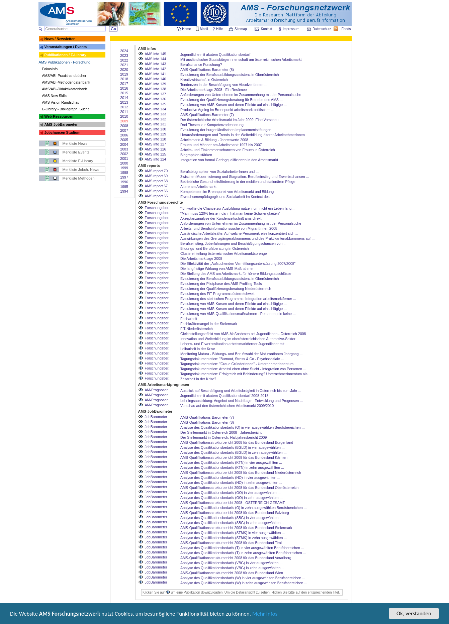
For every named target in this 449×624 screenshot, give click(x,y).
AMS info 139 (155, 84)
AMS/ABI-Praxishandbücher (64, 76)
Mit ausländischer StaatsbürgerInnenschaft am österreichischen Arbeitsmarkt (240, 60)
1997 (124, 177)
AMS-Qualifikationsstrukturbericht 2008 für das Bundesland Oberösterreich (239, 488)
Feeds (347, 29)
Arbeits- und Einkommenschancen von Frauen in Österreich (227, 150)
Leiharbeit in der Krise (197, 349)
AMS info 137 (155, 94)
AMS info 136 (155, 99)
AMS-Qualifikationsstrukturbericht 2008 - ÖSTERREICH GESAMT (232, 503)
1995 (124, 187)
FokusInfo (50, 69)
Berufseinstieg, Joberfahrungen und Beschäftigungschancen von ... (233, 243)
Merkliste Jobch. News (81, 170)
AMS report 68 (156, 181)
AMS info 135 (155, 104)
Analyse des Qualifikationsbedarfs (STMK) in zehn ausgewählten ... (233, 538)
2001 (124, 159)
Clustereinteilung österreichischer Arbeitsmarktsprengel (224, 253)
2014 (124, 98)
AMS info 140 (155, 79)
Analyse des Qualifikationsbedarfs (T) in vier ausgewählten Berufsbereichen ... (242, 548)
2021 (124, 65)
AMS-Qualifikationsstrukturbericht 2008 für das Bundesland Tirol (231, 543)
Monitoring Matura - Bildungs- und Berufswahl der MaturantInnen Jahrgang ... (241, 354)
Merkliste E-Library (78, 161)
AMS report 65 (156, 196)
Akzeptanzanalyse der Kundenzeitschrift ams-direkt (220, 218)
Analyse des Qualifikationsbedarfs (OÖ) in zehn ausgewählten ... (231, 498)
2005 (124, 140)
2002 (124, 154)
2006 (124, 135)
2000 (124, 163)
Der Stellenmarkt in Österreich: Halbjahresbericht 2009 (223, 437)
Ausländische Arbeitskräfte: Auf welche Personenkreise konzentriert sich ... (239, 233)
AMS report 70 (156, 171)
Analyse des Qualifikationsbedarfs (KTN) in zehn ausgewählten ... (232, 467)
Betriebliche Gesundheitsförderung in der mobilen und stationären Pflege (237, 182)
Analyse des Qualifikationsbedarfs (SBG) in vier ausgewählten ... (231, 518)
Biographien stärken (196, 155)
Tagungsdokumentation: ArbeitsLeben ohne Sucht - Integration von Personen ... (243, 369)
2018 (124, 79)
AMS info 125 (155, 154)
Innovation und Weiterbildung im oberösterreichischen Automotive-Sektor (237, 339)
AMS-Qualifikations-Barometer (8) (207, 70)
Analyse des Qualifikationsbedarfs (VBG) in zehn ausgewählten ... (232, 568)
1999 (124, 168)
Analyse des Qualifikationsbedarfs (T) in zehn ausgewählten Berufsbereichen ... (243, 553)
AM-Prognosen (157, 390)
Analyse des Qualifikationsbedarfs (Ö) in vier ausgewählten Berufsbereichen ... (242, 427)
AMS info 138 (155, 89)
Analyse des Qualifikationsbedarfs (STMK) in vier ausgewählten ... (232, 533)
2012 (124, 107)
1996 (124, 182)
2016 (124, 88)
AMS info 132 (155, 119)
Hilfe (219, 29)
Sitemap (241, 29)
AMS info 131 (155, 124)
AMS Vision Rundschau (61, 102)
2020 (124, 70)
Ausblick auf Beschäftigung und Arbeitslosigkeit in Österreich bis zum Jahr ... (240, 391)
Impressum (291, 29)
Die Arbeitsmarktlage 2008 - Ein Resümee (213, 90)
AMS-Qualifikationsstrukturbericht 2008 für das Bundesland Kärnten (233, 457)
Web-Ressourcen (58, 116)
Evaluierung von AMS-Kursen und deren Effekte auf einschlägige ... (233, 105)
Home (186, 29)
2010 (124, 116)
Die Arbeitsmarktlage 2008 (201, 258)
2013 (124, 102)
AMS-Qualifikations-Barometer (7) (207, 115)
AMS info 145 (155, 54)
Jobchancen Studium (62, 132)
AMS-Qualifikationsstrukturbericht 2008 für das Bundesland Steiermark (236, 528)
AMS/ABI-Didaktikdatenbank (64, 89)
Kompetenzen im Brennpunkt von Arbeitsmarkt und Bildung (227, 192)
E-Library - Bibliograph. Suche (66, 109)
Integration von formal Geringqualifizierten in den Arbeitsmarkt (229, 160)
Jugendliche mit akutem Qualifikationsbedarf (215, 55)
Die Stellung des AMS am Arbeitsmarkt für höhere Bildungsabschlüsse (235, 274)
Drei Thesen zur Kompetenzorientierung (212, 125)
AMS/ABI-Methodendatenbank (66, 82)
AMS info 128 (155, 139)
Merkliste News (75, 143)
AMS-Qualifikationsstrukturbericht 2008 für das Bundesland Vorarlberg (235, 558)
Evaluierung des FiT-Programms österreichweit (217, 294)
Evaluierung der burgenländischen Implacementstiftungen (225, 130)
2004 (124, 144)
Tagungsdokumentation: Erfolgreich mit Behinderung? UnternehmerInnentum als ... (245, 374)
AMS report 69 (156, 176)
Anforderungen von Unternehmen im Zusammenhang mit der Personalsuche (240, 95)
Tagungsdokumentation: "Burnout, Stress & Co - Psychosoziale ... (232, 359)
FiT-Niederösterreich (196, 329)
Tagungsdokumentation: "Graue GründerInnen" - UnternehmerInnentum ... (238, 364)
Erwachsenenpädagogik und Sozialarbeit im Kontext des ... (226, 197)
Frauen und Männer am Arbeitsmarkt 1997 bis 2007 (221, 145)
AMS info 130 (155, 129)
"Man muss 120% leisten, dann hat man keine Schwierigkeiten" (230, 213)
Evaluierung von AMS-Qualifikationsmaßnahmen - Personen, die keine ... (238, 314)
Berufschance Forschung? (201, 65)
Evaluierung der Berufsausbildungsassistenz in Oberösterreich (229, 75)
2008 (124, 126)
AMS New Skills (54, 96)
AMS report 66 (156, 191)
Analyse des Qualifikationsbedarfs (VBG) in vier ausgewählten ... (231, 563)
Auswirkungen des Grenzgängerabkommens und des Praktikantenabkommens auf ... (247, 238)
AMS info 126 (155, 149)
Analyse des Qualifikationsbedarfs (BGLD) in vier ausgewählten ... (232, 447)
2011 (124, 112)
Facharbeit (188, 319)
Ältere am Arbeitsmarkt (198, 187)
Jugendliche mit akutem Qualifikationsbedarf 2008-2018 (224, 396)
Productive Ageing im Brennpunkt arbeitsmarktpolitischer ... (227, 110)
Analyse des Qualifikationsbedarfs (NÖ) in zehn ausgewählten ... (231, 483)
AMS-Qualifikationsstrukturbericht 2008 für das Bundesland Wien (231, 573)
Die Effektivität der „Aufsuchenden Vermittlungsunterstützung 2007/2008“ (237, 264)
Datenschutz (322, 29)
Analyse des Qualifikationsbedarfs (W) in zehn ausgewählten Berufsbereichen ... (243, 583)
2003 (124, 149)
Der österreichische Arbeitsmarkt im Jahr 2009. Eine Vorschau (229, 120)
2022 (124, 60)
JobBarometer (156, 417)
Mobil (204, 29)
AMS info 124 (155, 159)
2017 (124, 84)
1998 (124, 173)
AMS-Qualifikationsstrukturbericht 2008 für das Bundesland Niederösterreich (240, 473)
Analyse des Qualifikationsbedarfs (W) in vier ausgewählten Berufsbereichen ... (242, 578)
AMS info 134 (155, 109)
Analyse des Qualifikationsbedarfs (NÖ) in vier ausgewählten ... (230, 478)
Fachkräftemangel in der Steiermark (208, 324)
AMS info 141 (155, 74)
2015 (124, 93)
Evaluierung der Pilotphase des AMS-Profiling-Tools (221, 284)
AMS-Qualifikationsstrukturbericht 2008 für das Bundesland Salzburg (234, 513)
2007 (124, 130)
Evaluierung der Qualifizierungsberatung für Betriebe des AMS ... (231, 100)
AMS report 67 (156, 186)
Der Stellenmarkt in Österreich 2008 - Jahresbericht (221, 432)
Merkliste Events (76, 152)
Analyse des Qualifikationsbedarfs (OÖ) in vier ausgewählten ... (230, 493)
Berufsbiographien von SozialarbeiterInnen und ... (219, 172)
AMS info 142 (155, 69)
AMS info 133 (155, 114)
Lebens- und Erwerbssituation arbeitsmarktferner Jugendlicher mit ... (234, 344)
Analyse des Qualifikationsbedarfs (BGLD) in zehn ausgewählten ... (233, 452)
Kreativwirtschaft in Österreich (204, 80)
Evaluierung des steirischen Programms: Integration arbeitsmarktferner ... (238, 299)
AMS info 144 (155, 59)
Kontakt (266, 29)
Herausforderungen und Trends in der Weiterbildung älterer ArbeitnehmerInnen (242, 135)
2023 (124, 56)
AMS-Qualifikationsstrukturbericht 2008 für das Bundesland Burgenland (236, 442)
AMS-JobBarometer (60, 124)
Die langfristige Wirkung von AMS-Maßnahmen (217, 269)
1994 (124, 191)
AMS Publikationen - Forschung (65, 62)
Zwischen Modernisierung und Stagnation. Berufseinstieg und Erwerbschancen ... (244, 177)
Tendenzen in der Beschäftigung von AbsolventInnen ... (223, 85)
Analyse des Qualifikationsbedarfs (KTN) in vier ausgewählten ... (231, 462)
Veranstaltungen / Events (65, 47)
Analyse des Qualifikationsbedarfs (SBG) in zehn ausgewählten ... (232, 523)
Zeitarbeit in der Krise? (198, 379)
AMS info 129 (155, 134)
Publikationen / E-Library (65, 55)
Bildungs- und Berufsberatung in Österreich (214, 248)
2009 (124, 121)
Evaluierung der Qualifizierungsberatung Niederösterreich (225, 289)
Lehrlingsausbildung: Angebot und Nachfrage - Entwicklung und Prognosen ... (241, 401)
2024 (124, 51)
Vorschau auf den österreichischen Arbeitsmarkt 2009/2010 (227, 406)
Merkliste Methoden (79, 178)
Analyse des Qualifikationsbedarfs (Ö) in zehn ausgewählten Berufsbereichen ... (243, 508)
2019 (124, 74)
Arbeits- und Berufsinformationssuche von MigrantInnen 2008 (228, 228)
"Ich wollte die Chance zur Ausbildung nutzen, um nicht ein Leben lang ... (237, 208)
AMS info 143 (155, 64)
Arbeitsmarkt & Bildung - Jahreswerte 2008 (214, 140)
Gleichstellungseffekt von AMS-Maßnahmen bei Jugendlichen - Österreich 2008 (243, 334)
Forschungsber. (157, 208)
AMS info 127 (155, 144)
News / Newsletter (59, 39)
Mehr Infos (264, 614)
